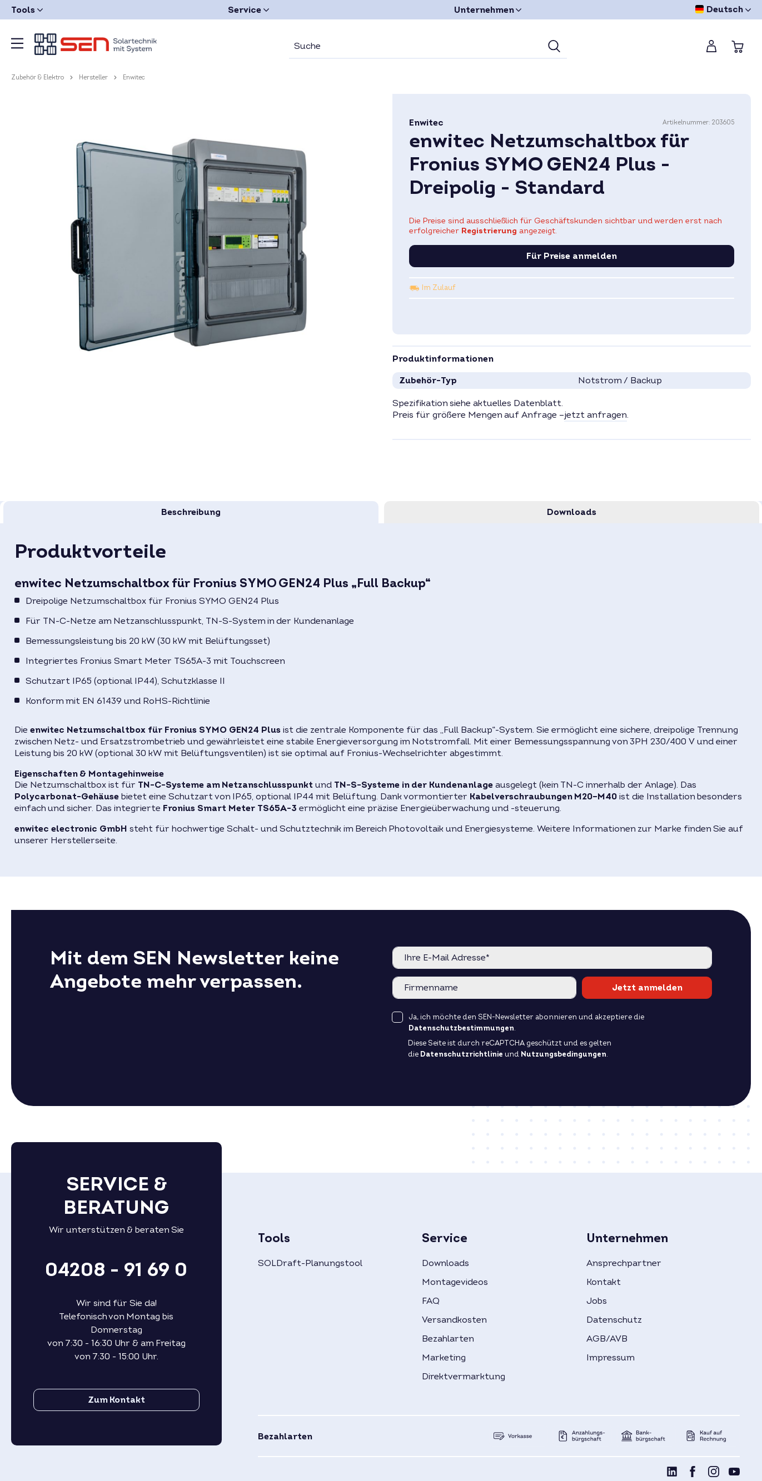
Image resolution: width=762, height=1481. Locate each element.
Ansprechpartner (623, 1263)
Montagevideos (455, 1282)
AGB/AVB (606, 1338)
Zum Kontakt (116, 1399)
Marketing (444, 1357)
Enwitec (426, 122)
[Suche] (415, 46)
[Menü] (17, 46)
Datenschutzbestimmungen (461, 1028)
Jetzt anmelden (647, 987)
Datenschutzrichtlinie (461, 1054)
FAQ (431, 1301)
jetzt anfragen (595, 415)
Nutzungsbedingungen (563, 1054)
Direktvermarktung (463, 1376)
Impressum (610, 1357)
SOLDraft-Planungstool (310, 1263)
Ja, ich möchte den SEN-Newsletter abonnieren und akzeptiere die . (526, 1023)
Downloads (445, 1263)
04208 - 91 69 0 (116, 1270)
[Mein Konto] (711, 46)
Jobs (596, 1301)
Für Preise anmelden (571, 256)
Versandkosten (454, 1319)
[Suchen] (554, 46)
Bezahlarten (448, 1338)
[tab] (190, 512)
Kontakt (603, 1282)
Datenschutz (614, 1319)
